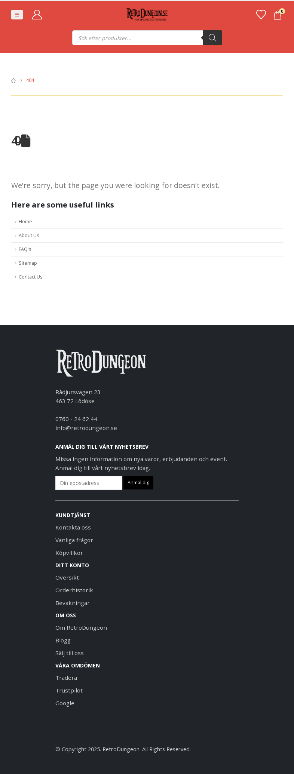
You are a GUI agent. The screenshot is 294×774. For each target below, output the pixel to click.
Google (64, 703)
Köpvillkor (69, 552)
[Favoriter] (261, 14)
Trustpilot (69, 690)
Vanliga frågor (74, 540)
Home (25, 221)
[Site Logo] (147, 15)
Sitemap (28, 263)
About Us (29, 235)
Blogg (63, 640)
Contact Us (31, 277)
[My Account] (37, 14)
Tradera (66, 677)
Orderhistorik (74, 590)
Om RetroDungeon (81, 627)
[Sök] (212, 37)
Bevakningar (72, 602)
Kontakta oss (73, 527)
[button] (17, 14)
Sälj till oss (69, 653)
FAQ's (25, 249)
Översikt (67, 577)
